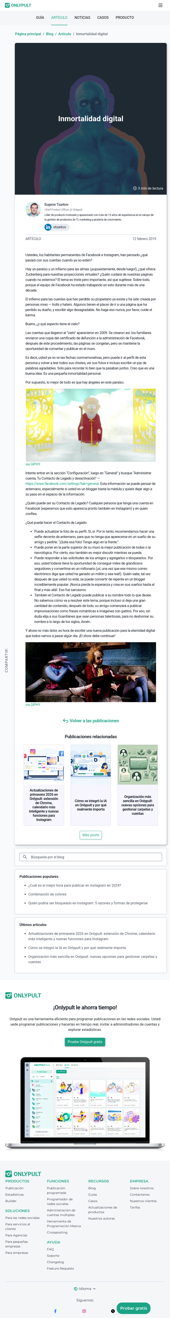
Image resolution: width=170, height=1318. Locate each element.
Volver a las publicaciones (91, 720)
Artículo (59, 17)
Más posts (91, 835)
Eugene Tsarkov (56, 204)
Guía (40, 17)
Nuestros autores (101, 1218)
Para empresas (16, 1253)
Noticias (82, 17)
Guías (92, 1195)
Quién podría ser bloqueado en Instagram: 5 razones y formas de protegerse (88, 903)
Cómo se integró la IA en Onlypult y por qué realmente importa (91, 805)
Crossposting (57, 1232)
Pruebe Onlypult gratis (85, 1042)
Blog (49, 34)
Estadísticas (14, 1195)
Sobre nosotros (142, 1188)
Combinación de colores (47, 894)
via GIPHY (32, 464)
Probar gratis (133, 1308)
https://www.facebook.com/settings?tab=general (62, 484)
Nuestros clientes (143, 1201)
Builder (11, 1201)
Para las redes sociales (22, 1218)
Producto (125, 17)
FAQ (50, 1249)
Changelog (55, 1262)
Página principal (28, 34)
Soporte (53, 1256)
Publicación (14, 1188)
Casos (103, 17)
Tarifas (135, 1207)
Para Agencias (16, 1235)
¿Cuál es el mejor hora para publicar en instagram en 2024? (74, 885)
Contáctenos (140, 1195)
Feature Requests (60, 1268)
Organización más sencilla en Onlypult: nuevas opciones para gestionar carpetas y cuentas (138, 805)
